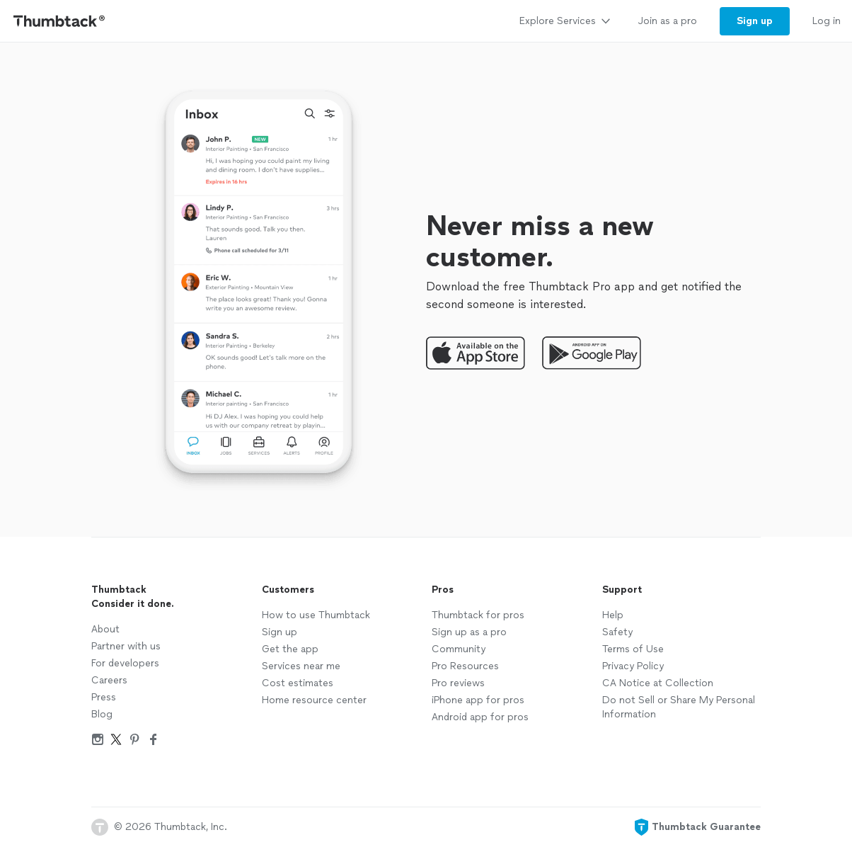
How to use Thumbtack (316, 615)
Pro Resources (465, 666)
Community (458, 649)
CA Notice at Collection (657, 683)
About (105, 629)
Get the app (290, 649)
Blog (102, 714)
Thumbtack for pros (478, 615)
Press (103, 697)
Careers (109, 680)
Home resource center (314, 700)
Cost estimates (297, 683)
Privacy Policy (633, 666)
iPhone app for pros (478, 700)
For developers (125, 663)
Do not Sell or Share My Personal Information (678, 707)
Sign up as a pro (469, 632)
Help (612, 615)
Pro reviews (458, 683)
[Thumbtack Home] (60, 21)
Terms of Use (633, 649)
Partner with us (126, 646)
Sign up (279, 632)
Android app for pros (480, 717)
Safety (617, 632)
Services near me (301, 666)
